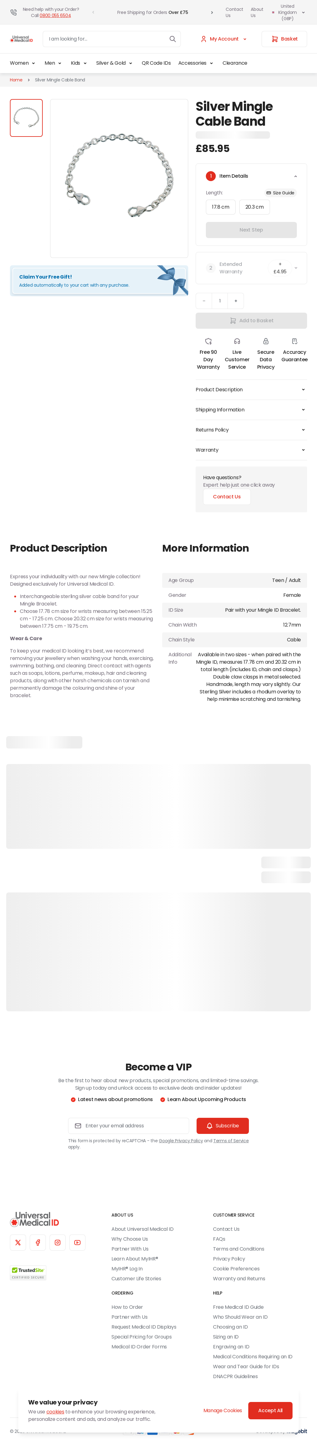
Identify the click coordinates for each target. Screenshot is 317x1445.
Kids (80, 63)
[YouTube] (77, 1243)
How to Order (127, 1307)
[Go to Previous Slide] (93, 12)
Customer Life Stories (136, 1278)
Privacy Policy (229, 1258)
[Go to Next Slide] (212, 12)
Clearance (235, 63)
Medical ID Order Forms (139, 1346)
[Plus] (236, 301)
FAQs (219, 1239)
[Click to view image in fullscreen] (119, 178)
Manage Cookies (222, 1410)
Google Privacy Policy (181, 1141)
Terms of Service (231, 1141)
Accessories (196, 63)
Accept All (270, 1410)
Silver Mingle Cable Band (60, 80)
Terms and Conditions (238, 1248)
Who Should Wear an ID (240, 1317)
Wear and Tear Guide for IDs (246, 1366)
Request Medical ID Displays (143, 1326)
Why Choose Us (129, 1239)
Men (54, 63)
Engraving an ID (231, 1346)
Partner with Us (129, 1317)
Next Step (251, 229)
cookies (55, 1411)
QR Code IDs (156, 63)
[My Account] (224, 39)
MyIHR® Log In (127, 1268)
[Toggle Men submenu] (59, 63)
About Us (257, 12)
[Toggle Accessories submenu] (211, 63)
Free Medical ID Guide (238, 1307)
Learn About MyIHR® (134, 1258)
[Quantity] (220, 301)
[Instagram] (58, 1243)
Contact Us (234, 12)
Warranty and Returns (239, 1278)
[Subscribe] (223, 1126)
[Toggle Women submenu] (33, 63)
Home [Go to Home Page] (16, 80)
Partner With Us (129, 1248)
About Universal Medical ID (142, 1229)
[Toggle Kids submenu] (85, 63)
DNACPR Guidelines (235, 1376)
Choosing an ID (230, 1326)
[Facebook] (38, 1243)
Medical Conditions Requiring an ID (253, 1356)
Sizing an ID (226, 1336)
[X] (18, 1243)
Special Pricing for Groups (141, 1336)
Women (23, 63)
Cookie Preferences (236, 1268)
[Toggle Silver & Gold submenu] (130, 63)
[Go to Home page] (21, 39)
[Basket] (284, 39)
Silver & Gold (115, 63)
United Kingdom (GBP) (289, 12)
